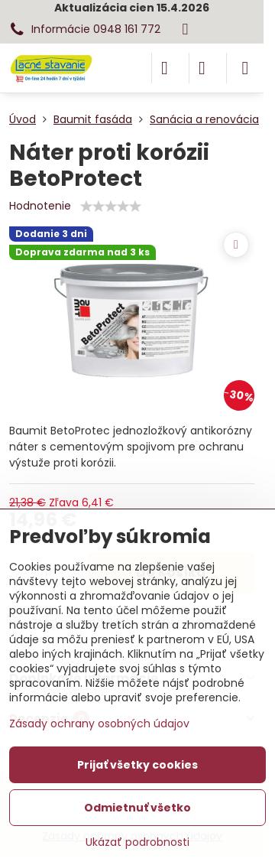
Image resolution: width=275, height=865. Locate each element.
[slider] (110, 206)
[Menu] (245, 68)
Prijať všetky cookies (137, 764)
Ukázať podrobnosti (137, 842)
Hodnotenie (40, 205)
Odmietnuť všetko (137, 807)
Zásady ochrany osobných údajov (99, 723)
